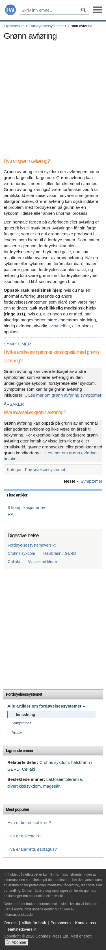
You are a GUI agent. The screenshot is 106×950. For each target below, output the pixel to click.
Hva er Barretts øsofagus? (32, 849)
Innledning (25, 714)
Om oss (10, 923)
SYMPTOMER (17, 343)
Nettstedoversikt (22, 929)
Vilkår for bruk (34, 923)
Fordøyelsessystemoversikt (32, 545)
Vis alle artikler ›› (42, 561)
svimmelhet (59, 325)
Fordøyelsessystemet (46, 26)
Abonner (19, 942)
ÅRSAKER (14, 404)
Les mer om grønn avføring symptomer (64, 395)
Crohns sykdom (21, 553)
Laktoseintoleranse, (64, 779)
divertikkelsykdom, (24, 786)
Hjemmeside (14, 26)
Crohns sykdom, (54, 762)
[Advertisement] (53, 96)
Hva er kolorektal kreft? (29, 822)
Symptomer (91, 481)
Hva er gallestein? (24, 835)
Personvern (61, 923)
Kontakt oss (85, 923)
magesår (51, 786)
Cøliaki (14, 561)
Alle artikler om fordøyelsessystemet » (46, 706)
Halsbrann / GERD (59, 553)
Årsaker (18, 732)
